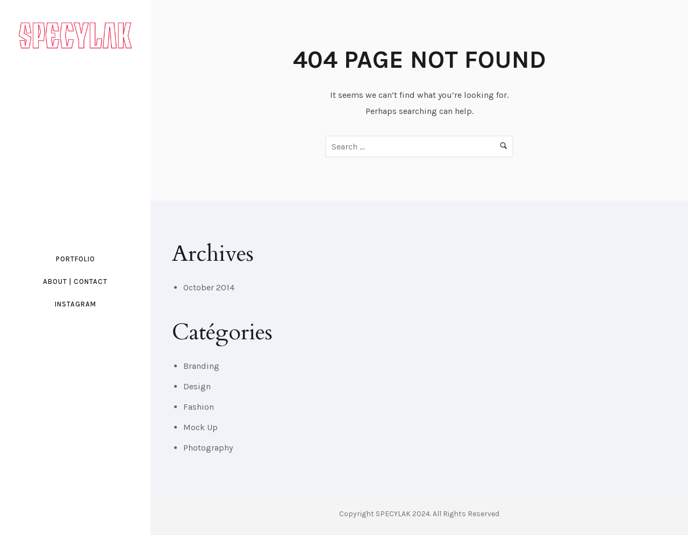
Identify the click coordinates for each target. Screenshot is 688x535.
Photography (208, 448)
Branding (201, 366)
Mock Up (200, 427)
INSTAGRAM (75, 304)
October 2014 (208, 287)
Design (197, 386)
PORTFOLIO (75, 259)
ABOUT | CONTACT (75, 281)
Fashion (198, 407)
